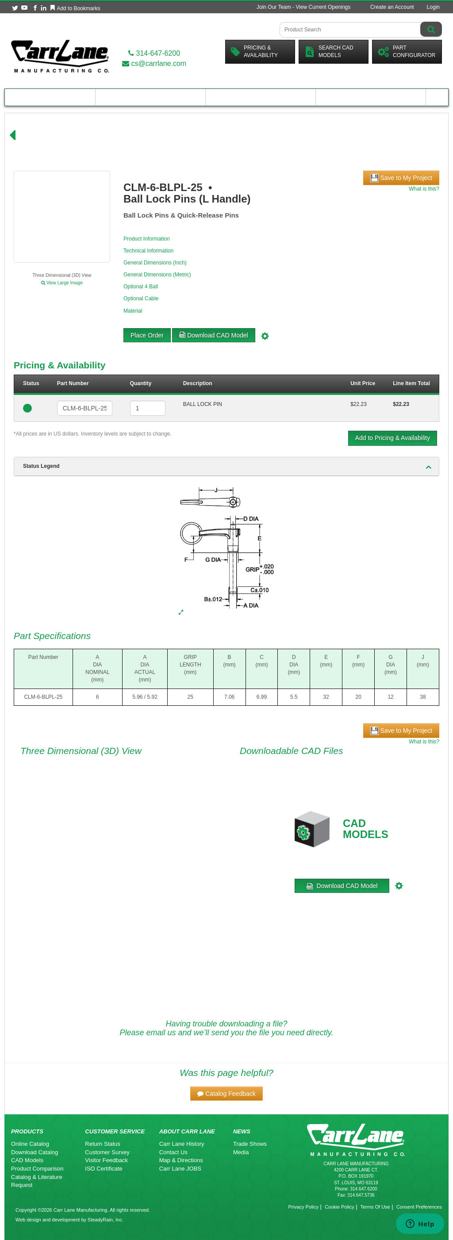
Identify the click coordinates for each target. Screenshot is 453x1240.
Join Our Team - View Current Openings (303, 7)
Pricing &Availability (254, 51)
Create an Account (392, 7)
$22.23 (358, 404)
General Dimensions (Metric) (157, 275)
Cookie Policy (339, 1206)
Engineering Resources (150, 97)
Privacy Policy (303, 1206)
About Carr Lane (371, 97)
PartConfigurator (406, 51)
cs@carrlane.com (154, 63)
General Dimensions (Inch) (155, 263)
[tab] (226, 466)
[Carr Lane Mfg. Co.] (60, 56)
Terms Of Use (375, 1206)
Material (132, 311)
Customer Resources (260, 97)
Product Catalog (50, 97)
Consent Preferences (419, 1206)
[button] (226, 1094)
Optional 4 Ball (140, 286)
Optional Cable (140, 298)
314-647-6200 (154, 53)
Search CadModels (328, 51)
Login (433, 7)
